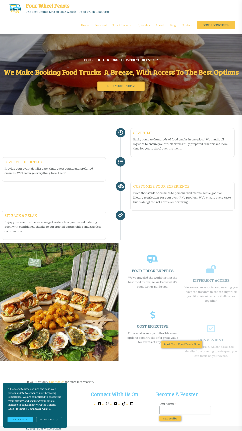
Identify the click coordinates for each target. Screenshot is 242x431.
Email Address (167, 404)
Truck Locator (122, 25)
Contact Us (56, 381)
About (160, 25)
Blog (173, 25)
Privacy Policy (49, 420)
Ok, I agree (20, 420)
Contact (187, 25)
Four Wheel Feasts (47, 5)
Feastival (101, 25)
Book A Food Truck (216, 25)
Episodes (144, 25)
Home (85, 25)
